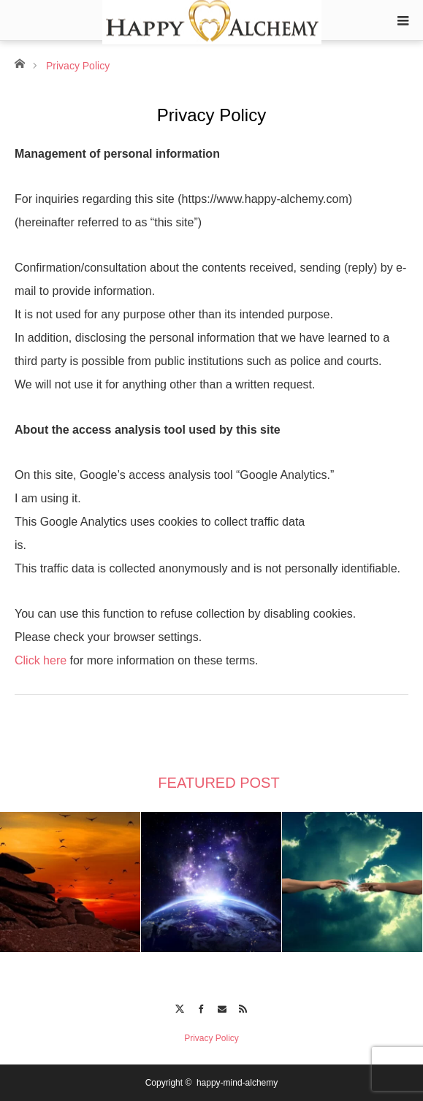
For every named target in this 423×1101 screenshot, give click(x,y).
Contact (222, 1007)
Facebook (200, 1007)
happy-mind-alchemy (237, 1083)
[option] (70, 882)
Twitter (179, 1007)
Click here (40, 660)
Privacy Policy (211, 1038)
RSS (244, 1007)
